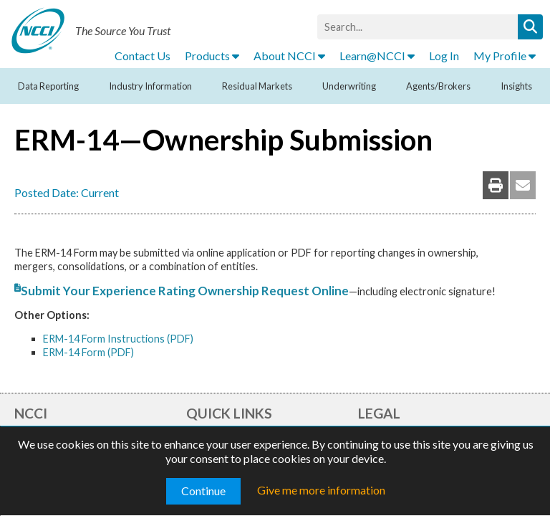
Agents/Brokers (438, 86)
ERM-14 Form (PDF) (88, 352)
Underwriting (349, 86)
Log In (444, 55)
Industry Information (150, 86)
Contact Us (142, 55)
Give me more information (321, 490)
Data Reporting (48, 86)
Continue (203, 490)
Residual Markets (257, 86)
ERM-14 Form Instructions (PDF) (118, 339)
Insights (516, 86)
